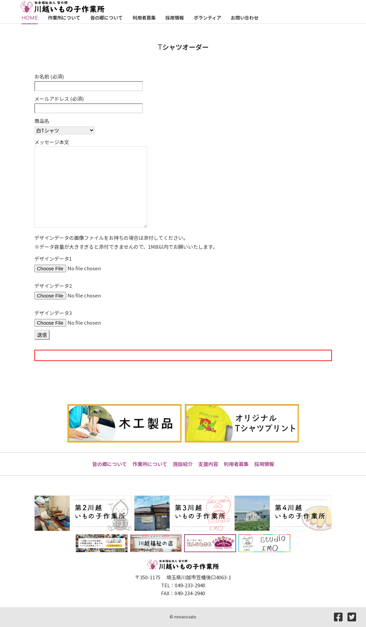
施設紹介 (183, 463)
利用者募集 (236, 463)
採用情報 (264, 463)
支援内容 (208, 463)
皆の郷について (109, 463)
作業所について (150, 463)
